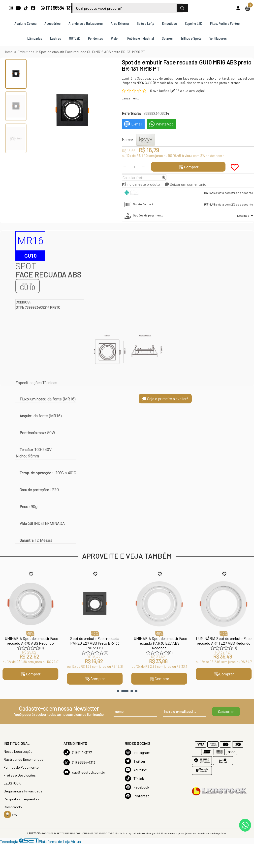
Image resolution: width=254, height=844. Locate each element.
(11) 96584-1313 (57, 8)
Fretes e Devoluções (20, 775)
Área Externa (120, 23)
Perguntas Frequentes (21, 799)
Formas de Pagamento (21, 767)
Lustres (55, 38)
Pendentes (95, 38)
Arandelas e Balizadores (85, 23)
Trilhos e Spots (191, 38)
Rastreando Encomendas (23, 759)
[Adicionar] (143, 167)
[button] (118, 691)
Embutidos (169, 23)
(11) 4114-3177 (78, 752)
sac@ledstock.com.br (84, 772)
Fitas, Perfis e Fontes (225, 23)
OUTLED (74, 38)
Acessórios (52, 23)
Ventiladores (218, 38)
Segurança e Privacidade (23, 791)
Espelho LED (193, 23)
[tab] (189, 193)
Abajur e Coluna (25, 23)
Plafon (115, 38)
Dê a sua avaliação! (188, 91)
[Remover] (125, 167)
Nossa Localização (18, 751)
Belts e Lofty (145, 23)
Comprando (13, 807)
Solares (167, 38)
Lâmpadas (34, 38)
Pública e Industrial (140, 38)
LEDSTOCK (12, 783)
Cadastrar (226, 711)
